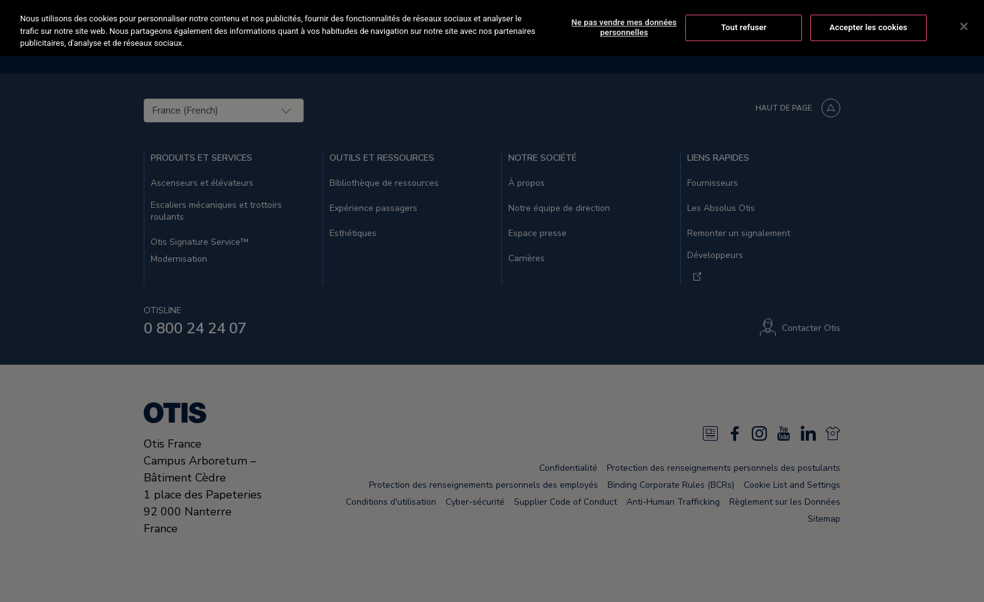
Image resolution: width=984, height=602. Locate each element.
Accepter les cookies (868, 26)
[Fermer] (964, 25)
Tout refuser (744, 26)
